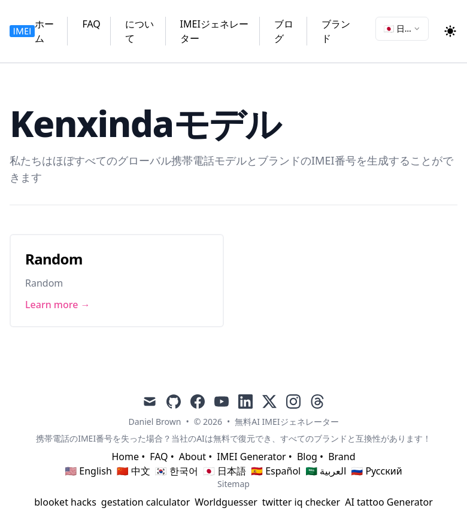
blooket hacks (65, 502)
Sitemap (233, 483)
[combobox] (402, 29)
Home (125, 456)
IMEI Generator (251, 456)
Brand (341, 456)
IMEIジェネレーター (214, 31)
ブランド (336, 31)
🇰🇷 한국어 (176, 470)
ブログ (283, 31)
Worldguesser (226, 502)
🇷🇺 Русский (376, 470)
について (139, 31)
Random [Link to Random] (54, 259)
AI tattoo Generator (389, 502)
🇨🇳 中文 (133, 470)
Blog (307, 456)
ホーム (44, 31)
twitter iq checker (301, 502)
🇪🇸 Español (276, 470)
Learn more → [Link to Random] (57, 304)
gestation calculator (145, 502)
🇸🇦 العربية (325, 470)
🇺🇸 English (88, 470)
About (192, 456)
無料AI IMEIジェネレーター (286, 421)
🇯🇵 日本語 (224, 470)
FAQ (91, 24)
